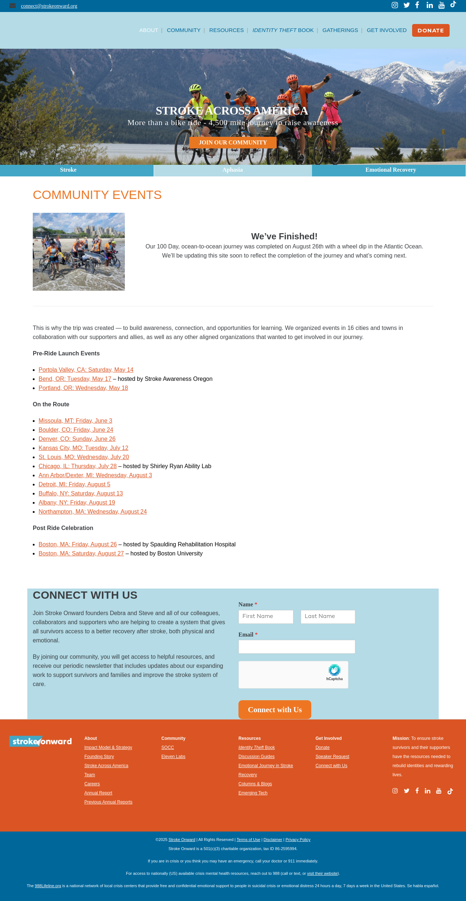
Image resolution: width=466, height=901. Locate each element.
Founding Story (99, 756)
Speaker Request (333, 756)
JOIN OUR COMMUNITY (233, 142)
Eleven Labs (173, 756)
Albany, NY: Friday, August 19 (77, 502)
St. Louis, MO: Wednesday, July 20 (84, 457)
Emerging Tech (253, 793)
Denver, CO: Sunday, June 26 (77, 439)
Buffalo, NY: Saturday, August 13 (81, 493)
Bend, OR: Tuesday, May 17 (75, 379)
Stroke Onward (182, 839)
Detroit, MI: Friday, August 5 (74, 484)
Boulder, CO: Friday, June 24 (76, 430)
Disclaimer (273, 839)
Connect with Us (275, 709)
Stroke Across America (106, 765)
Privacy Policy (297, 839)
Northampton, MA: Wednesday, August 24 (93, 512)
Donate (323, 747)
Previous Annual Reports (108, 802)
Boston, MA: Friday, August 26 (78, 544)
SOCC (167, 747)
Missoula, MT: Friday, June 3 (75, 421)
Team (89, 774)
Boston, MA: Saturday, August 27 (81, 553)
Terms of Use (248, 839)
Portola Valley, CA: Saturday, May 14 (86, 370)
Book (256, 747)
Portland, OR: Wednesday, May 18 (83, 388)
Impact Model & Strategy (108, 747)
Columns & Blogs (255, 783)
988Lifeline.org (48, 886)
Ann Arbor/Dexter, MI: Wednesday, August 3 (95, 475)
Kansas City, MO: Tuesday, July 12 (84, 448)
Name (247, 604)
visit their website (322, 873)
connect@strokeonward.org (49, 6)
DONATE (431, 30)
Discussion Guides (256, 756)
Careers (92, 783)
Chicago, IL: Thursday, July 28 (78, 466)
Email (248, 634)
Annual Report (98, 793)
